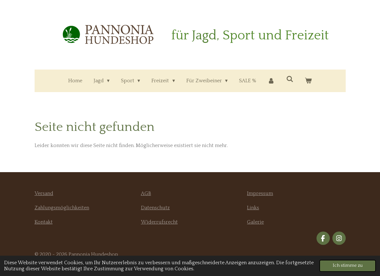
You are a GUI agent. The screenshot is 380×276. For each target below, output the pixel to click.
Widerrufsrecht (159, 222)
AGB (146, 193)
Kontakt (44, 222)
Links (253, 208)
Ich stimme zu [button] (348, 265)
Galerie (255, 222)
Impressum (260, 193)
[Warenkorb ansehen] (308, 81)
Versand (44, 193)
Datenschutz (155, 208)
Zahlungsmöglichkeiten (62, 208)
